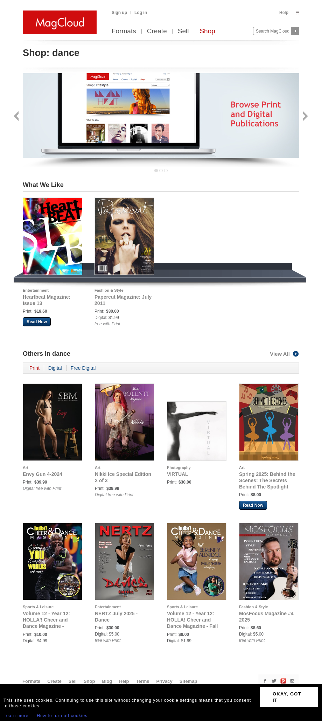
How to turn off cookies (62, 715)
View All (284, 354)
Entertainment (36, 290)
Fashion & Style (109, 290)
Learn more (16, 715)
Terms (142, 681)
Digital (55, 368)
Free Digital (83, 368)
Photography (179, 467)
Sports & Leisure (38, 607)
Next (304, 117)
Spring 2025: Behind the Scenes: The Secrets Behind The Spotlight (267, 480)
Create (157, 31)
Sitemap (188, 681)
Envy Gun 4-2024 (42, 474)
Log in (140, 12)
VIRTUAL (177, 474)
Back (17, 117)
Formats (124, 31)
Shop (207, 31)
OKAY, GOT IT (287, 697)
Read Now (37, 321)
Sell (183, 31)
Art (25, 467)
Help (283, 12)
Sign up (119, 12)
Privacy (164, 681)
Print (34, 368)
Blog (107, 681)
